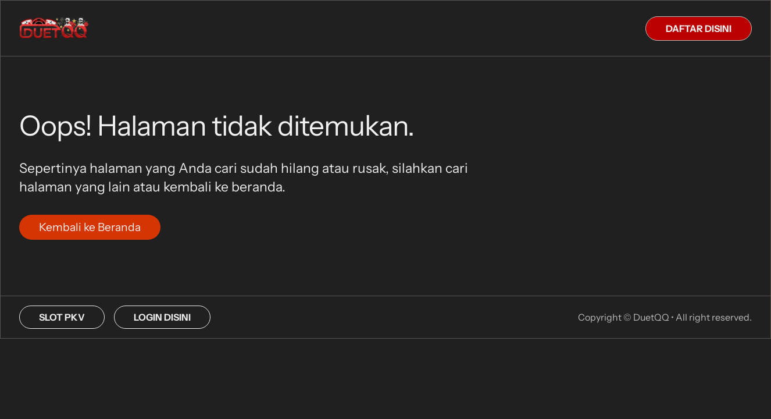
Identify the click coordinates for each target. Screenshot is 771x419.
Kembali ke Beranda (90, 227)
